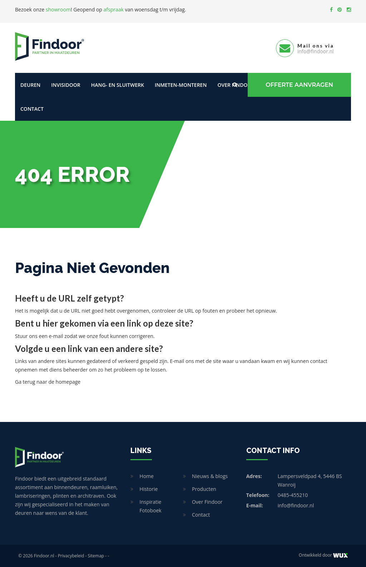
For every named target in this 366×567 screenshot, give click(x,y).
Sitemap (96, 556)
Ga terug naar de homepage (47, 381)
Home (146, 476)
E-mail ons (182, 361)
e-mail (56, 336)
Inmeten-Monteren (181, 84)
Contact (32, 108)
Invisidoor (65, 84)
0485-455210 (293, 495)
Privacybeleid (71, 556)
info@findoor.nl (296, 505)
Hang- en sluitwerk (117, 84)
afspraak (114, 9)
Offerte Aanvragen (299, 84)
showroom (58, 9)
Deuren (30, 84)
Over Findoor (207, 501)
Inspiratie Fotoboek (150, 506)
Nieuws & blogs (210, 476)
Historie (148, 489)
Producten (204, 489)
